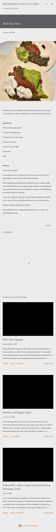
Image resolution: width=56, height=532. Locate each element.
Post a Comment (17, 363)
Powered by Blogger (28, 526)
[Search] (46, 4)
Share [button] (48, 225)
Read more (48, 363)
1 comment (15, 436)
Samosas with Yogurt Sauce (17, 412)
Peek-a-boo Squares (13, 339)
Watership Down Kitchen (21, 4)
